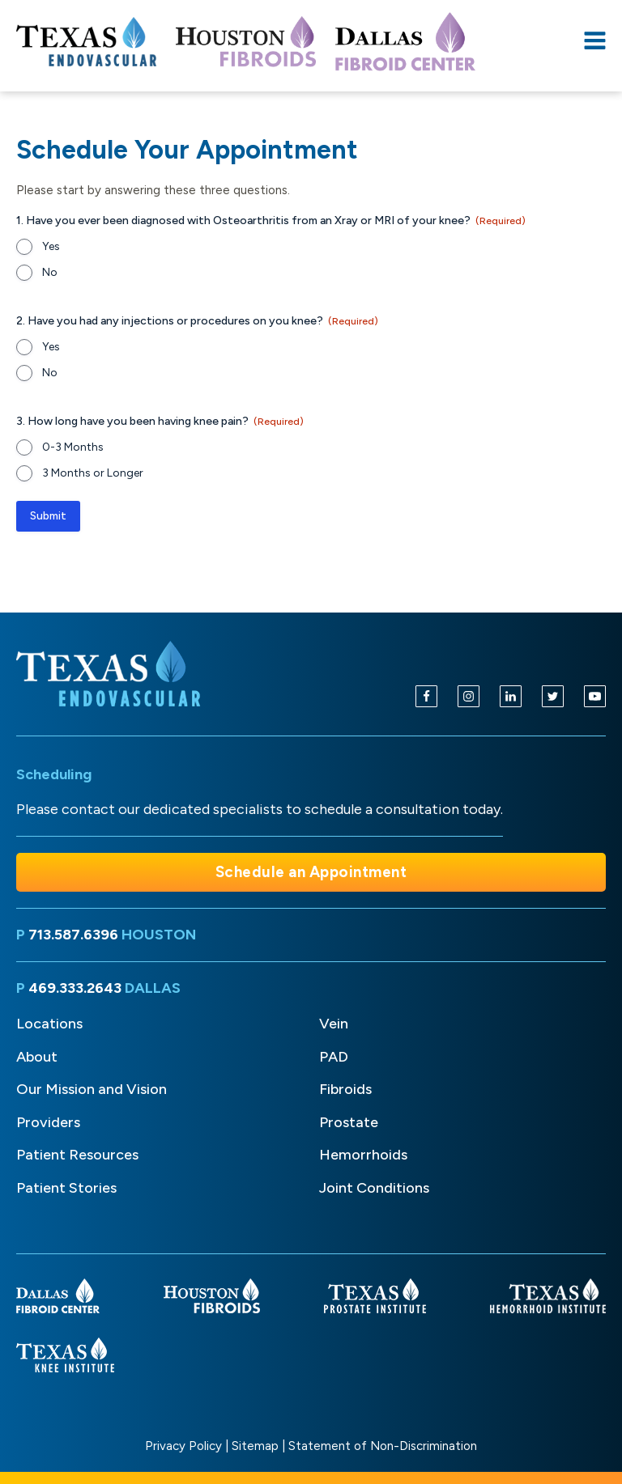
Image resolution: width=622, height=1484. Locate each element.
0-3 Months (73, 447)
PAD (333, 1057)
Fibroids (345, 1089)
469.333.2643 (74, 988)
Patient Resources (77, 1155)
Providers (48, 1122)
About (37, 1057)
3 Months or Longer (92, 473)
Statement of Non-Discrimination (382, 1446)
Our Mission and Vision (91, 1089)
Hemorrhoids (363, 1155)
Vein (333, 1023)
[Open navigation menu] (595, 41)
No (50, 272)
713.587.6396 (73, 934)
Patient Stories (66, 1188)
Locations (49, 1023)
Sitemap (255, 1446)
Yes (51, 246)
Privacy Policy (183, 1446)
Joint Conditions (374, 1188)
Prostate (348, 1122)
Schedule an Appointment (311, 872)
